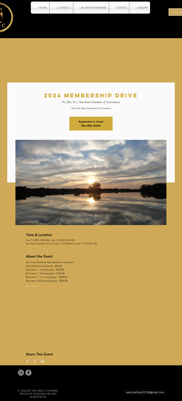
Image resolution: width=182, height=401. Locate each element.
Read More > (33, 286)
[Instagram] (21, 373)
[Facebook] (28, 373)
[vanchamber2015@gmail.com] (145, 392)
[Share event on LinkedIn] (42, 361)
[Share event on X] (34, 361)
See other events (91, 125)
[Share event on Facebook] (27, 361)
